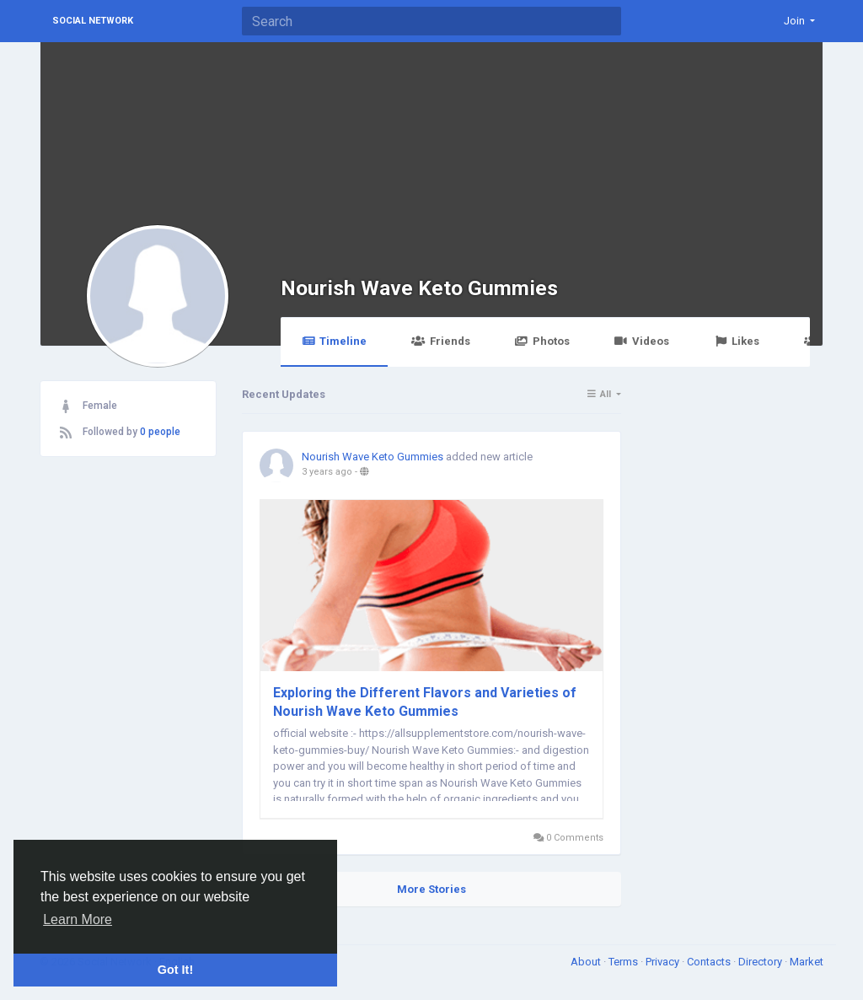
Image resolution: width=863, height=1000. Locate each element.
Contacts (710, 961)
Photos (542, 341)
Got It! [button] (175, 969)
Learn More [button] (77, 919)
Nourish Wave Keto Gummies (419, 288)
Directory (761, 961)
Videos (641, 341)
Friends (440, 341)
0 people (160, 432)
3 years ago (327, 471)
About (587, 961)
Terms (624, 961)
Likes (736, 341)
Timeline (334, 341)
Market (806, 961)
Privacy (664, 961)
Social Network (92, 20)
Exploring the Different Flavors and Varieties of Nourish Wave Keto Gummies (424, 702)
